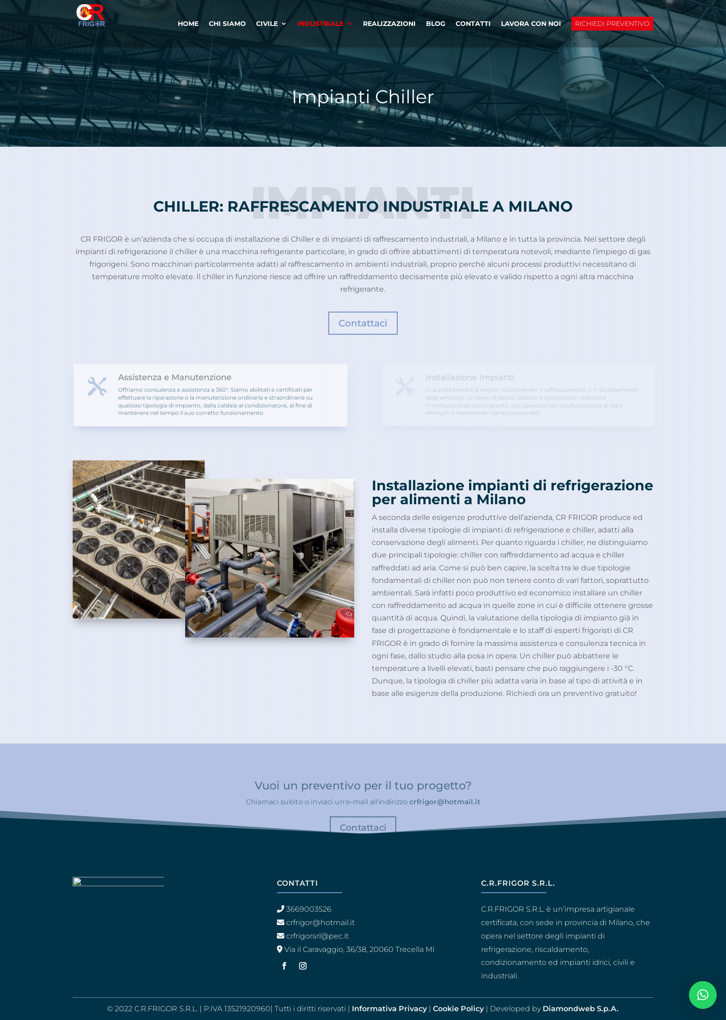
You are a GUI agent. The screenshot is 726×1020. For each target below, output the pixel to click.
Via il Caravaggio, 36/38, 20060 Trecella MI (359, 949)
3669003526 (309, 909)
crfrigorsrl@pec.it (317, 936)
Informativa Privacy (389, 1008)
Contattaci (363, 323)
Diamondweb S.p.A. (581, 1008)
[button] (703, 995)
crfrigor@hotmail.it (444, 801)
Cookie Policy (458, 1008)
